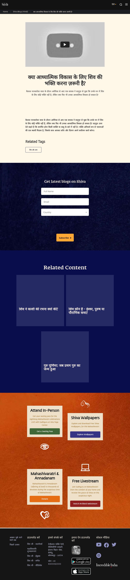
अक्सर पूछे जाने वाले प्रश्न (16, 538)
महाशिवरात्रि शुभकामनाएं (31, 549)
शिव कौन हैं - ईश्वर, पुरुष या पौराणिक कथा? (86, 311)
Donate (45, 499)
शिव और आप (33, 150)
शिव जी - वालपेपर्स (34, 544)
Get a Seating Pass (45, 431)
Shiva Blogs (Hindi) (20, 11)
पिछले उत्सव (14, 544)
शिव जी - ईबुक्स (33, 556)
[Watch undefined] (65, 44)
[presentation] (65, 225)
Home (5, 11)
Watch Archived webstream (85, 503)
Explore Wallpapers (85, 434)
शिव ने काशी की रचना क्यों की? (38, 309)
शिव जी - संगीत (33, 560)
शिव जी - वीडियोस (34, 565)
